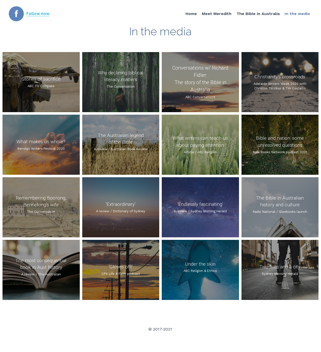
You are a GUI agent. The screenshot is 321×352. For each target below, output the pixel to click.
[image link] (16, 13)
